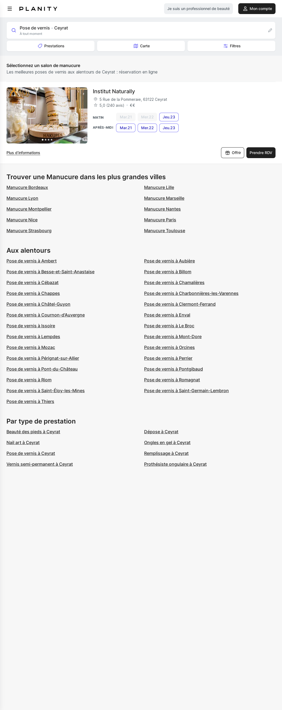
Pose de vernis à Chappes (33, 293)
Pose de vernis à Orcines (169, 347)
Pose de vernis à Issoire (30, 325)
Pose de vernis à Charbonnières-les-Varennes (191, 293)
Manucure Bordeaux (27, 187)
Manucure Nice (22, 219)
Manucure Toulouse (164, 230)
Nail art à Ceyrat (23, 442)
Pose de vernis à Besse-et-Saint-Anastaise (50, 271)
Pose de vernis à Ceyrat (30, 453)
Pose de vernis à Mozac (30, 347)
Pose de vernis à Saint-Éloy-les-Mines (45, 390)
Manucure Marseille (164, 198)
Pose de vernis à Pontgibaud (173, 369)
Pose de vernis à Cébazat (32, 282)
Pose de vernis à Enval (167, 315)
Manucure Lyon (22, 198)
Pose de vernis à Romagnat (172, 379)
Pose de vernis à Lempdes (33, 336)
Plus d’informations (23, 152)
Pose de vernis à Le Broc (169, 325)
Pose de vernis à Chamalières (174, 282)
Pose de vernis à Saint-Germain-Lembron (186, 390)
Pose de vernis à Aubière (169, 261)
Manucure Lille (159, 187)
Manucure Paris (160, 219)
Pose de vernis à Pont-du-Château (42, 369)
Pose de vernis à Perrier (168, 358)
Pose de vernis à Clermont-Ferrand (180, 304)
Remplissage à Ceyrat (166, 453)
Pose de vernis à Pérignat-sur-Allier (42, 358)
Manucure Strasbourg (29, 230)
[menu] (9, 8)
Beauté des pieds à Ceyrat (33, 431)
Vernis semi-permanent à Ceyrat (39, 464)
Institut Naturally (114, 91)
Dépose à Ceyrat (161, 431)
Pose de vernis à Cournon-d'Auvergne (45, 315)
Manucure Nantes (162, 209)
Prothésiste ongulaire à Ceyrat (175, 464)
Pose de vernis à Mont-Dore (173, 336)
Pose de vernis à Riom (29, 379)
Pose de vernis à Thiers (30, 401)
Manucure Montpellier (29, 209)
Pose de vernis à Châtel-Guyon (38, 304)
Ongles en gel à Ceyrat (167, 442)
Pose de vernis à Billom (167, 271)
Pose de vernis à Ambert (31, 261)
